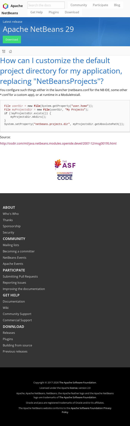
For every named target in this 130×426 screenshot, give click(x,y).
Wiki (6, 308)
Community (14, 238)
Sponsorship (12, 226)
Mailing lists (11, 245)
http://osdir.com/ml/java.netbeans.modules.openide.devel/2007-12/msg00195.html (58, 143)
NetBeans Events (14, 258)
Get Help (11, 295)
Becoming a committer (19, 251)
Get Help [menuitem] (36, 12)
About (9, 207)
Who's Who (11, 214)
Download (12, 39)
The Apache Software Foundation (77, 382)
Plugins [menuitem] (54, 12)
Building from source (17, 345)
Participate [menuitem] (100, 5)
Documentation (14, 301)
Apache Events (13, 264)
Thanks (8, 220)
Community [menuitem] (79, 5)
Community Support (17, 314)
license (73, 388)
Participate (14, 270)
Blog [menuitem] (117, 5)
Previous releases (15, 351)
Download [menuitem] (72, 12)
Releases (9, 333)
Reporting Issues (14, 283)
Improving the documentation (24, 289)
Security (8, 232)
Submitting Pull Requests (20, 276)
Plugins (8, 339)
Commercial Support (17, 320)
